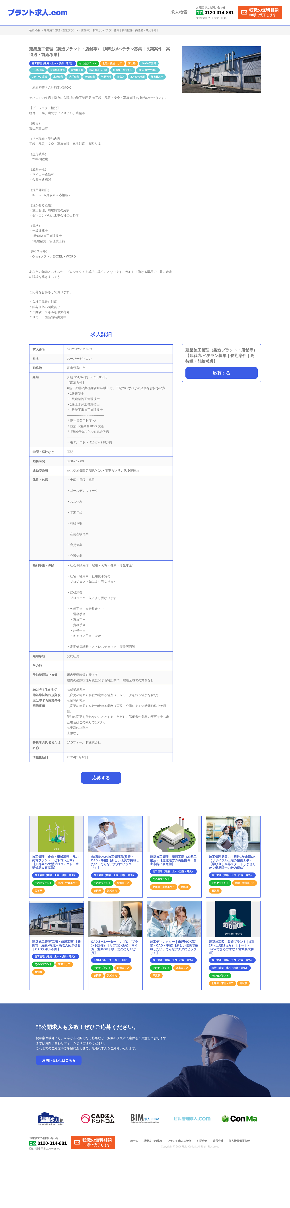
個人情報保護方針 (239, 1142)
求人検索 (180, 12)
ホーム (134, 1142)
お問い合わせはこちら (58, 1062)
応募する (221, 373)
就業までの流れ (153, 1142)
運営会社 (218, 1142)
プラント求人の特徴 (179, 1142)
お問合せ (202, 1142)
